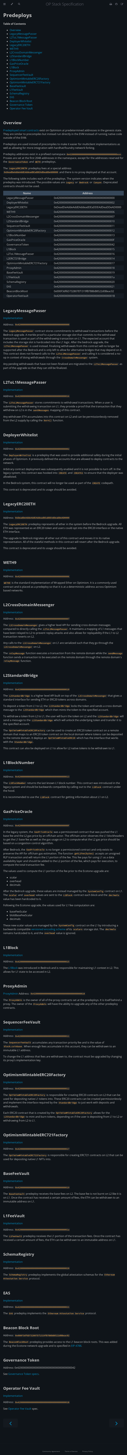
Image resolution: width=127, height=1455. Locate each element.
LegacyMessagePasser (23, 34)
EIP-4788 (76, 1346)
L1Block (14, 67)
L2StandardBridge (21, 56)
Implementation (13, 318)
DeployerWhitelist (20, 41)
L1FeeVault (16, 90)
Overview (15, 30)
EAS (12, 97)
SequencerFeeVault (21, 75)
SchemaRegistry (19, 93)
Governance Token (21, 105)
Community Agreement (51, 1451)
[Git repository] (116, 4)
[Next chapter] (116, 1423)
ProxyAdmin (17, 71)
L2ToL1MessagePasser (23, 37)
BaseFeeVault (18, 86)
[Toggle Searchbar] (19, 4)
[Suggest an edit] (122, 4)
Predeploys (17, 15)
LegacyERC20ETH (20, 45)
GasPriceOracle (19, 63)
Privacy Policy (87, 1451)
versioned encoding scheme (48, 929)
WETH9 (14, 49)
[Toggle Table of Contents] (4, 4)
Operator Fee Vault (21, 108)
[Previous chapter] (10, 1423)
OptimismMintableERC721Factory (30, 82)
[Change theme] (11, 4)
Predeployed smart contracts (21, 130)
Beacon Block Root (21, 101)
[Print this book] (111, 4)
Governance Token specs (23, 1374)
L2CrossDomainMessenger (26, 52)
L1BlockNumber (19, 60)
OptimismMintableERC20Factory (29, 78)
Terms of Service (71, 1451)
